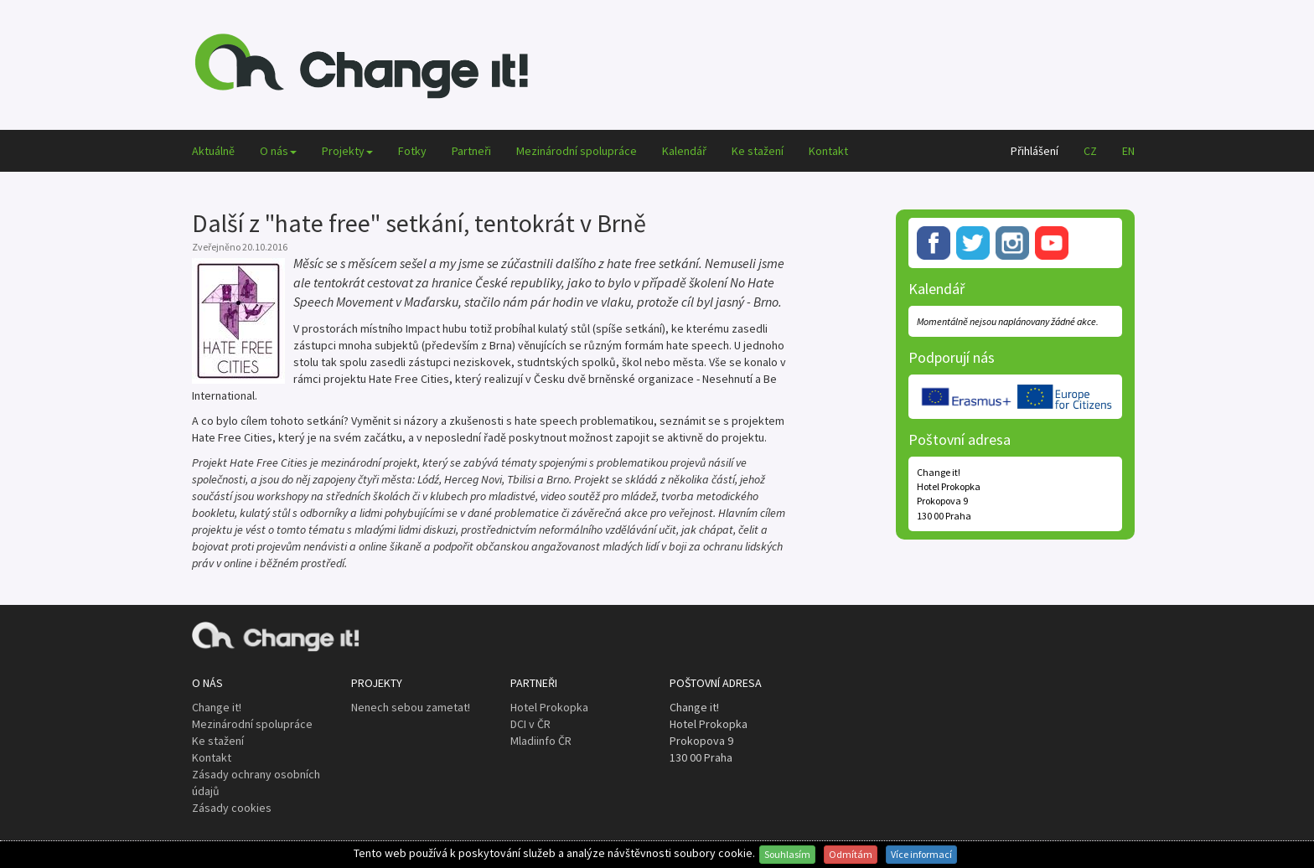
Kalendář (684, 150)
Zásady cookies (232, 807)
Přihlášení (1034, 150)
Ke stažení (758, 150)
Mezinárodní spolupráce (576, 150)
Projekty (347, 150)
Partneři (471, 150)
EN (1128, 150)
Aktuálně (213, 150)
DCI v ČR (530, 723)
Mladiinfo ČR (541, 740)
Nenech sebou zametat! (410, 707)
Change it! (216, 707)
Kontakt (828, 150)
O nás (278, 150)
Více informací (921, 854)
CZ (1090, 150)
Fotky (412, 150)
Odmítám (850, 854)
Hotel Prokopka (549, 707)
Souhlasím (787, 854)
